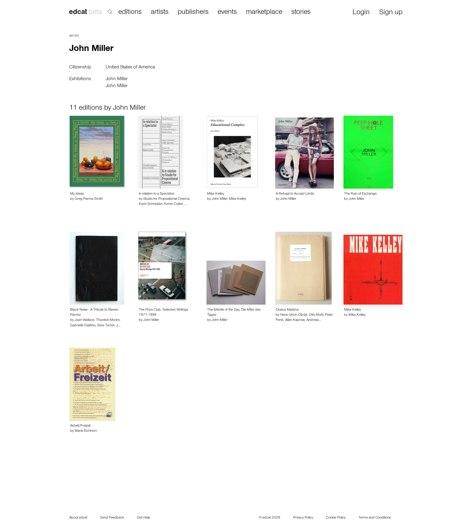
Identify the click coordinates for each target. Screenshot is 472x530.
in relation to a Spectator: (157, 194)
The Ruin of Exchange (360, 194)
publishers (193, 12)
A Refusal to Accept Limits (295, 194)
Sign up (390, 12)
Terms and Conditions (375, 518)
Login (361, 12)
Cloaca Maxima (287, 310)
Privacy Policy (303, 518)
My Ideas (77, 194)
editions (130, 12)
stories (301, 12)
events (227, 12)
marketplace (264, 12)
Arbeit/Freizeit (80, 426)
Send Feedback (112, 518)
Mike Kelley (215, 194)
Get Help (143, 518)
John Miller (117, 79)
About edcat (78, 518)
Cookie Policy (336, 518)
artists (160, 12)
